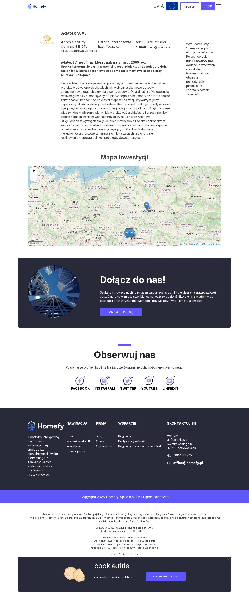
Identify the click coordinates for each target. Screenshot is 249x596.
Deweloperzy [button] (76, 451)
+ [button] (33, 171)
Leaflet (183, 244)
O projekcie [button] (104, 446)
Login (208, 6)
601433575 (183, 455)
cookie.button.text (166, 576)
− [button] (33, 177)
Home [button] (71, 436)
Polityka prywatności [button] (132, 441)
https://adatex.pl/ (109, 46)
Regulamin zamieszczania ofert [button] (139, 446)
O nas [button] (100, 441)
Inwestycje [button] (74, 446)
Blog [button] (99, 436)
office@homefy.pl (188, 463)
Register (189, 6)
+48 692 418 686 (154, 42)
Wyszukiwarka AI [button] (78, 441)
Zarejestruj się (121, 312)
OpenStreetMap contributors (205, 244)
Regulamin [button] (125, 436)
